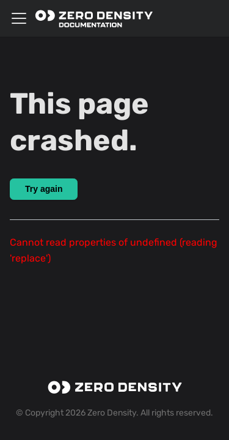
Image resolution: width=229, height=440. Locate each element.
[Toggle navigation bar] (19, 18)
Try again (43, 189)
